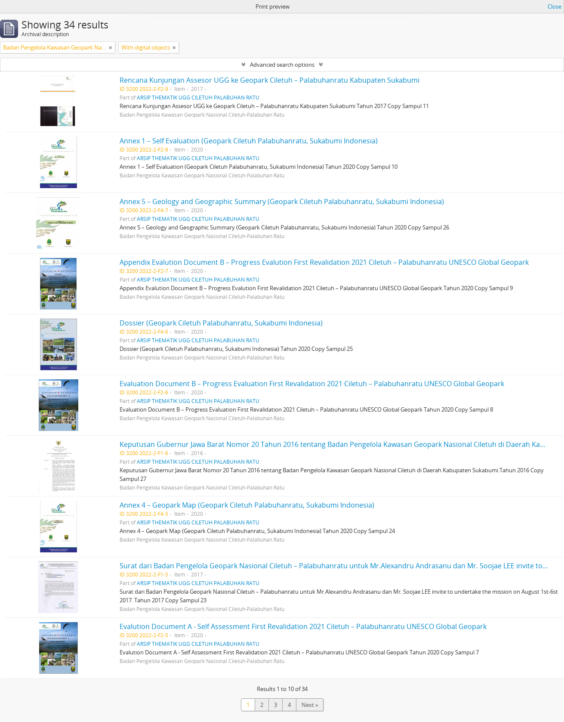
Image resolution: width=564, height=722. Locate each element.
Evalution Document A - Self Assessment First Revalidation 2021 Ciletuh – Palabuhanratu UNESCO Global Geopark (303, 626)
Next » (310, 705)
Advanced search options (282, 64)
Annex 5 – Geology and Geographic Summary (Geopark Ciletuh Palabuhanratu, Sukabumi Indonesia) (282, 201)
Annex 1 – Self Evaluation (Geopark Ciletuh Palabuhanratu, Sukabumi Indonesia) (249, 141)
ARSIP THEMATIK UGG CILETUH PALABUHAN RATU (198, 97)
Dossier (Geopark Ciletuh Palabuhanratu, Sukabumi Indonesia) (221, 323)
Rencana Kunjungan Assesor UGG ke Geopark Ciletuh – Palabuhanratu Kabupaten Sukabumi (269, 80)
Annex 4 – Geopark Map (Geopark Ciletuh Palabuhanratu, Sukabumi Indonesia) (247, 505)
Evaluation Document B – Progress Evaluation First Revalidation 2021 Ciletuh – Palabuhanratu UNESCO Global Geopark (312, 383)
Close (554, 6)
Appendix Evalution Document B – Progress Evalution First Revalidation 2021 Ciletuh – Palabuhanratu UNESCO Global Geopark (324, 262)
